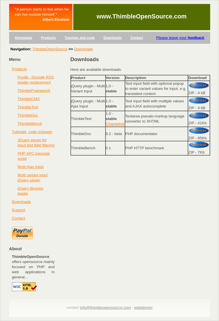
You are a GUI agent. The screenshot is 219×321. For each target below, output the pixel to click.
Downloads (113, 38)
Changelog (115, 124)
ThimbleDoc (28, 115)
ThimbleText (28, 107)
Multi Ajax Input (31, 167)
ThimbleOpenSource (49, 49)
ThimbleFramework (34, 90)
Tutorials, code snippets (32, 132)
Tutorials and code (79, 38)
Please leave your (180, 38)
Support (18, 210)
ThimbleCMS (29, 99)
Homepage (23, 38)
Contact (137, 38)
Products (48, 38)
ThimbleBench (30, 123)
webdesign (143, 307)
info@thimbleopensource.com (105, 307)
